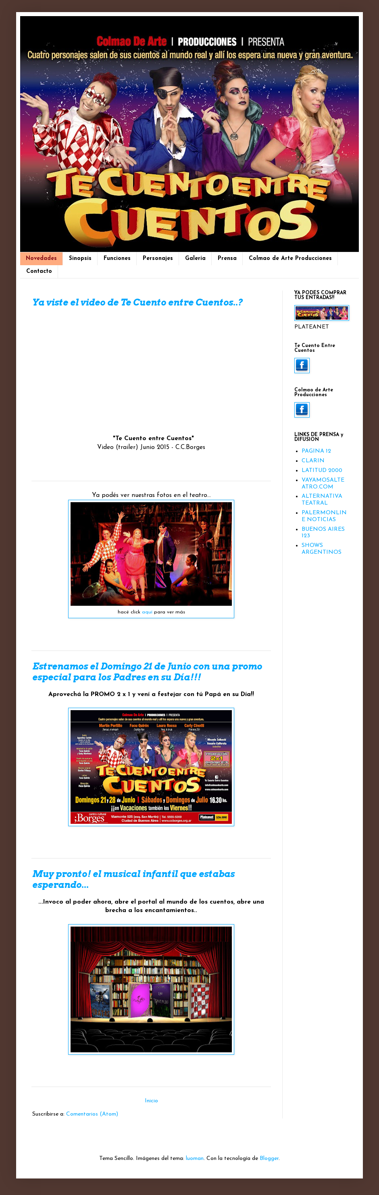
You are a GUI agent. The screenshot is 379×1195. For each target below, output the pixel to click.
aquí (147, 612)
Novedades (41, 259)
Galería (195, 259)
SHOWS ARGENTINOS (322, 548)
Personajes (158, 259)
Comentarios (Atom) (92, 1114)
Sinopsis (80, 259)
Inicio (151, 1101)
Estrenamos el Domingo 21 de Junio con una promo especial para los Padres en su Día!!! (147, 671)
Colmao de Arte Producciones (290, 259)
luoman (195, 1159)
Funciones (117, 259)
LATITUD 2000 (322, 471)
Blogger (269, 1159)
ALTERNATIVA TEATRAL (322, 499)
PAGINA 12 (316, 451)
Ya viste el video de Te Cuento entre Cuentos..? (137, 302)
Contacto (39, 271)
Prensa (227, 259)
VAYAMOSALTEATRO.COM (323, 483)
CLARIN (313, 461)
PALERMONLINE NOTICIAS (324, 516)
